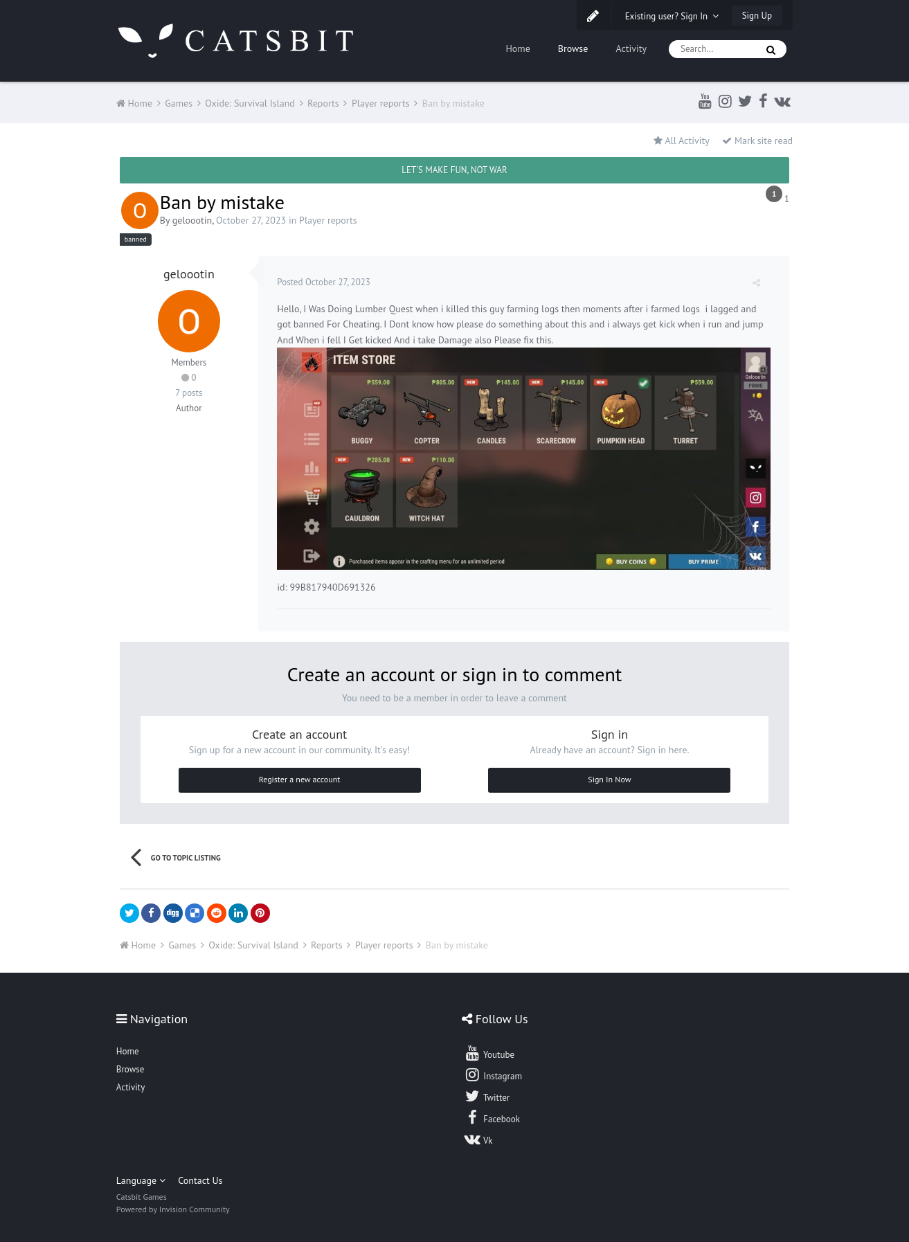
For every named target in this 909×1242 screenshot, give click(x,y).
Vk (478, 1136)
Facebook (492, 1115)
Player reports (328, 220)
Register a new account (300, 777)
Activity (631, 48)
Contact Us (200, 1179)
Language (140, 1179)
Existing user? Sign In (672, 16)
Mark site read (757, 140)
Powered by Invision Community (173, 1208)
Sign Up (757, 15)
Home (517, 48)
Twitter (487, 1093)
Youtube (489, 1051)
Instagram (493, 1072)
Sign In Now (609, 777)
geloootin (192, 220)
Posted (325, 282)
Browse (573, 48)
